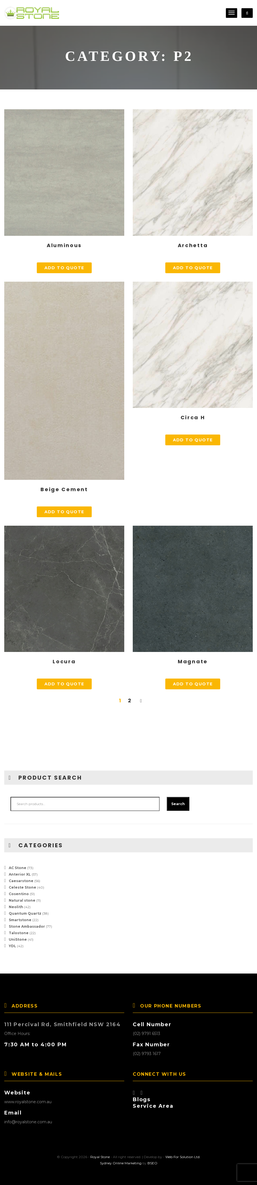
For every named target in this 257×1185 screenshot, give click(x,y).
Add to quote (64, 267)
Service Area (153, 1106)
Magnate (193, 661)
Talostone (19, 933)
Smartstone (20, 920)
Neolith (16, 907)
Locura (64, 661)
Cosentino (19, 894)
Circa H (193, 417)
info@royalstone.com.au (28, 1121)
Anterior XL (20, 874)
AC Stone (17, 868)
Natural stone (22, 900)
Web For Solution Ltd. (182, 1157)
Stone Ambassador (27, 926)
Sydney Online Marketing (121, 1163)
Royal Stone (100, 1157)
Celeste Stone (22, 887)
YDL (12, 946)
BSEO (152, 1163)
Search (178, 804)
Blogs (142, 1099)
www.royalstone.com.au (28, 1101)
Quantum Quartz (25, 913)
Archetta (193, 245)
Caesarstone (21, 881)
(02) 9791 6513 (146, 1033)
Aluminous (64, 245)
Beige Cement (64, 489)
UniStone (18, 939)
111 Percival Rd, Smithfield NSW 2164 (62, 1024)
